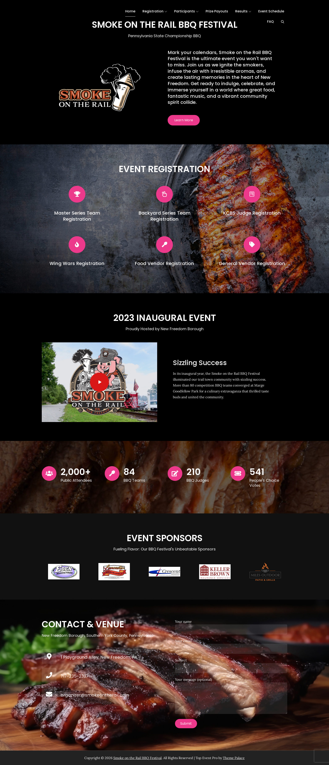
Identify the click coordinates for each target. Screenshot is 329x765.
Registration (154, 11)
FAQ (270, 21)
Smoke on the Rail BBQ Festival (137, 758)
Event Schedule (271, 11)
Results (243, 11)
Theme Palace (234, 758)
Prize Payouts (217, 11)
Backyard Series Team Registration (164, 216)
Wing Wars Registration (77, 263)
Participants (186, 11)
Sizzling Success (200, 362)
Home (130, 11)
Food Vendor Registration (164, 263)
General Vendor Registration (252, 263)
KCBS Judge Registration (252, 213)
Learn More (183, 120)
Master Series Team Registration (77, 216)
